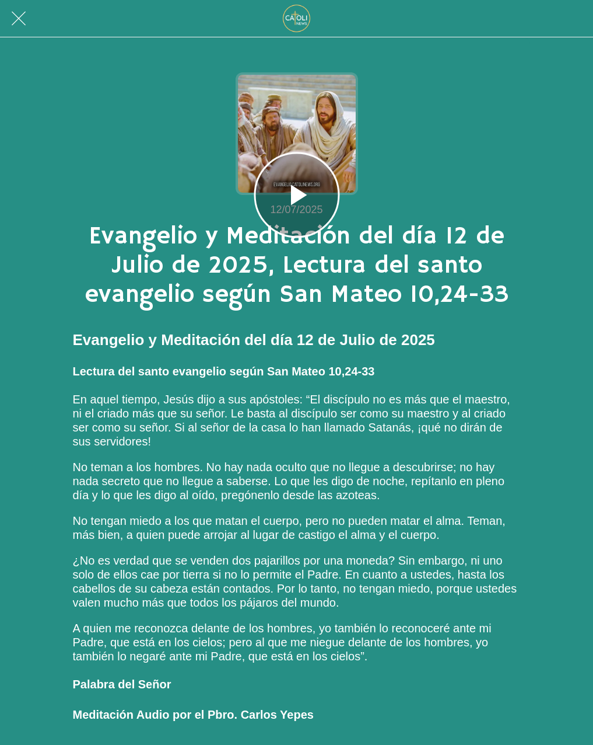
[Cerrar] (19, 19)
